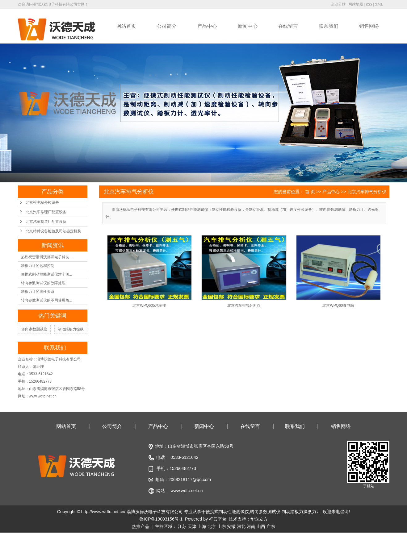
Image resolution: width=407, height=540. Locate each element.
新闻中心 (248, 26)
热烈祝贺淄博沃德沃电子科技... (46, 257)
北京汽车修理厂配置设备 (46, 212)
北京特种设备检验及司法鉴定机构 (53, 231)
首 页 (310, 191)
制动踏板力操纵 (71, 329)
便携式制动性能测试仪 (227, 511)
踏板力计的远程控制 (37, 266)
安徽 (231, 526)
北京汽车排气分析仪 (366, 191)
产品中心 (207, 26)
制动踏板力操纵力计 (301, 511)
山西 (261, 526)
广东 (270, 526)
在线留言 (288, 26)
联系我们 (328, 26)
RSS (369, 4)
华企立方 (259, 519)
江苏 (182, 526)
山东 (221, 526)
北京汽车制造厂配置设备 (46, 221)
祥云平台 (217, 519)
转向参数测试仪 (34, 329)
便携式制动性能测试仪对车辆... (46, 274)
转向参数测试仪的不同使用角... (46, 300)
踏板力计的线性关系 (37, 291)
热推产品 (140, 526)
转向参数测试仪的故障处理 (43, 283)
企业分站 (338, 4)
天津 (192, 526)
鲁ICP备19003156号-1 (161, 519)
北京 (212, 526)
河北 (241, 526)
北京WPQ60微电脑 (338, 305)
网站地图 (355, 4)
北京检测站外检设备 (42, 202)
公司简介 (167, 26)
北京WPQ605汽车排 (149, 305)
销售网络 (369, 26)
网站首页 (126, 26)
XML (379, 4)
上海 (202, 526)
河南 (251, 526)
